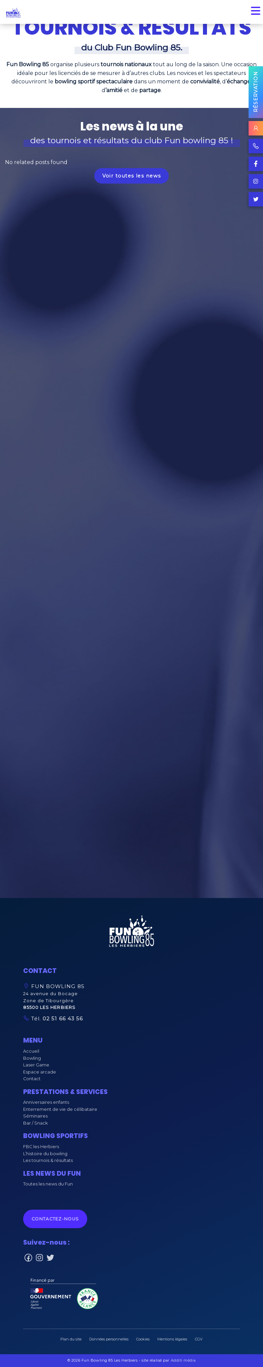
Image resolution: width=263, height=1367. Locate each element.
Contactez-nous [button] (55, 1218)
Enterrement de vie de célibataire (60, 1109)
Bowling (32, 1058)
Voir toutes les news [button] (131, 176)
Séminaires (35, 1116)
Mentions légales (172, 1339)
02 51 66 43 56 (62, 1018)
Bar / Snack (35, 1123)
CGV (199, 1339)
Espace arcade (39, 1072)
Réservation (256, 91)
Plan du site (71, 1339)
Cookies (143, 1339)
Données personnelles (108, 1339)
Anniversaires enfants (46, 1102)
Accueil (31, 1051)
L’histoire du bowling (45, 1153)
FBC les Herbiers (41, 1146)
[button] (131, 932)
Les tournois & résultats (48, 1160)
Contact (32, 1078)
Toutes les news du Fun (48, 1183)
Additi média (183, 1360)
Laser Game (36, 1064)
